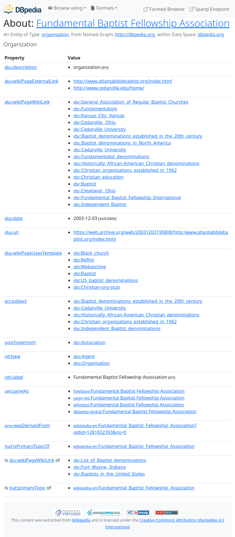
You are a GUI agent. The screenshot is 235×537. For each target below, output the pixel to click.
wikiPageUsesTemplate (33, 253)
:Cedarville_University (99, 129)
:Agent (84, 356)
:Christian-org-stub (96, 287)
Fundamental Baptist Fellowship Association (133, 23)
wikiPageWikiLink (27, 102)
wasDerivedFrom (27, 425)
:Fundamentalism (95, 109)
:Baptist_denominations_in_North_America (122, 143)
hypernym (20, 342)
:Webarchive (89, 267)
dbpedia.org (211, 34)
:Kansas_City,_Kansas (98, 115)
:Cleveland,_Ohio (94, 191)
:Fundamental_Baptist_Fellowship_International (127, 197)
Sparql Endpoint (209, 9)
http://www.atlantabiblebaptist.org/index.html (122, 81)
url (12, 232)
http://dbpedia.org (135, 34)
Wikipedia (81, 520)
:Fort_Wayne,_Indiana (99, 467)
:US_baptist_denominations (105, 280)
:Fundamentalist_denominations (111, 156)
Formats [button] (102, 8)
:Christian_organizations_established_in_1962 (125, 170)
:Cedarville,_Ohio (94, 122)
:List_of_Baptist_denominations (109, 460)
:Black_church (91, 253)
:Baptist (84, 184)
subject (16, 301)
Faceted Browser (164, 9)
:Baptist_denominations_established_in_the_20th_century (137, 136)
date (13, 218)
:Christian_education (98, 177)
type (12, 356)
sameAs (17, 391)
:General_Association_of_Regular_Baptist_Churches (130, 102)
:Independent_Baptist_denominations (116, 328)
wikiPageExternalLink (31, 81)
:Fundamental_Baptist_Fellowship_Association (134, 446)
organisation (55, 34)
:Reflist (83, 260)
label (14, 377)
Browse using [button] (65, 8)
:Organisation (91, 363)
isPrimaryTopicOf (27, 446)
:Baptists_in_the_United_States (109, 474)
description (21, 67)
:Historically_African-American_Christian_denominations (136, 163)
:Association (89, 342)
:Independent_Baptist (99, 204)
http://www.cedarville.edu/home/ (108, 88)
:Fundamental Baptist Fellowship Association (129, 391)
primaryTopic (27, 488)
